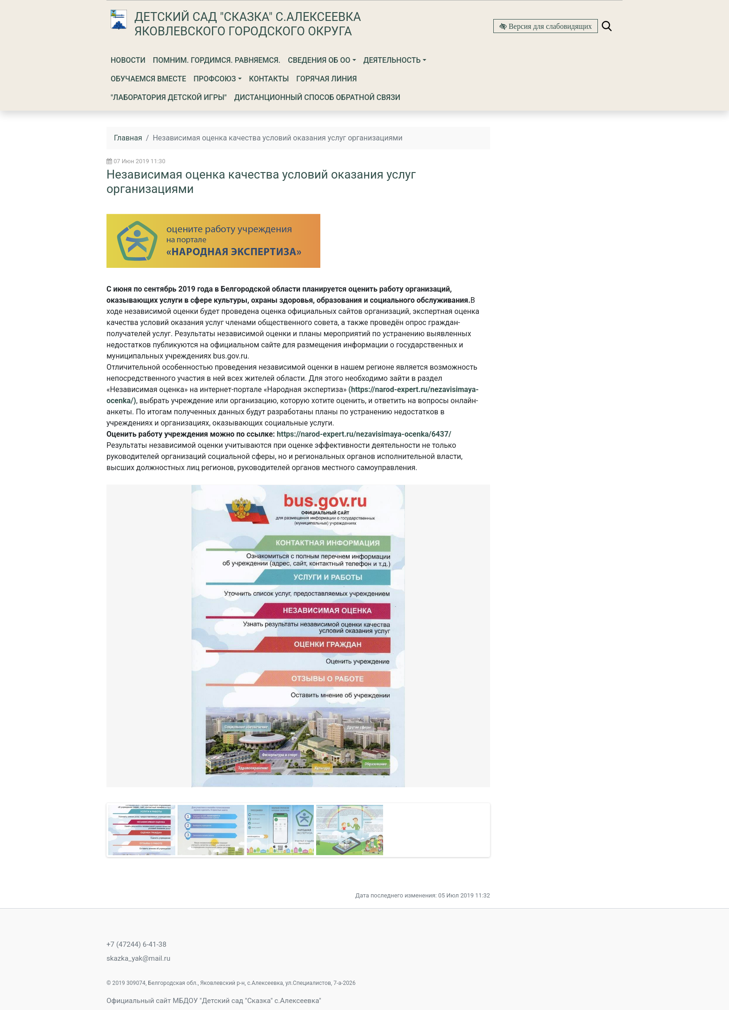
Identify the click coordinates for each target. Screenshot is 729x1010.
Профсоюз (214, 78)
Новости (128, 60)
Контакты (269, 78)
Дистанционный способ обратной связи (317, 97)
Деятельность (392, 60)
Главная (128, 137)
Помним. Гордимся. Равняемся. (217, 60)
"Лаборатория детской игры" (169, 97)
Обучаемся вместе (148, 78)
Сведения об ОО (319, 60)
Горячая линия (326, 78)
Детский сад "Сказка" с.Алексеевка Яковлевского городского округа (247, 24)
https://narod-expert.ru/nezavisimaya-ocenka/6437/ (364, 434)
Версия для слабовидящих (549, 26)
